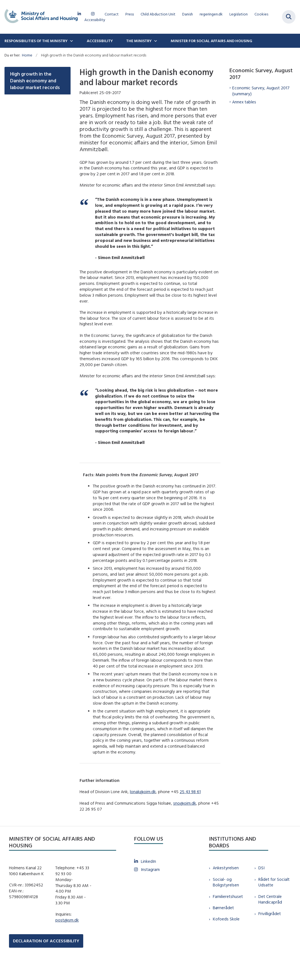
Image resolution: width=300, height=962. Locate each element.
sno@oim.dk (184, 803)
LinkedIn (148, 861)
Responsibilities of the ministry (35, 40)
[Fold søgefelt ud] (289, 17)
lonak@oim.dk (143, 791)
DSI (261, 867)
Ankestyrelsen (226, 867)
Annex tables (244, 102)
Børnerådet (223, 907)
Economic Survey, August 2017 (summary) (261, 90)
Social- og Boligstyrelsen (226, 882)
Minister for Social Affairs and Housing (211, 40)
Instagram (150, 869)
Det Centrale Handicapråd (270, 899)
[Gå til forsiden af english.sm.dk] (39, 17)
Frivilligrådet (269, 913)
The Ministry (139, 40)
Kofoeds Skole (226, 919)
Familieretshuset (228, 896)
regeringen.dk (211, 14)
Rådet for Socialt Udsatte (274, 882)
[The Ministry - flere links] (155, 41)
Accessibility (100, 40)
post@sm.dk (67, 920)
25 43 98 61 (190, 791)
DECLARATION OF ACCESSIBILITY (46, 940)
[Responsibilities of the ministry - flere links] (71, 41)
